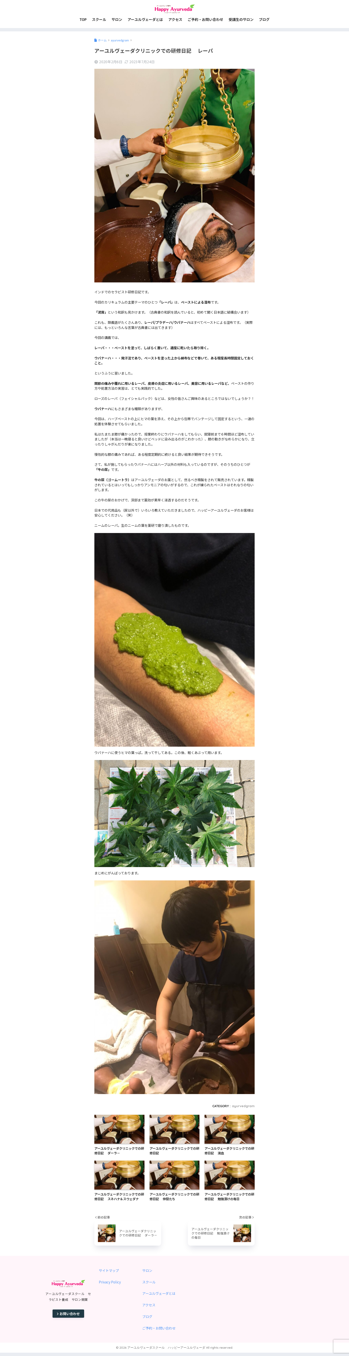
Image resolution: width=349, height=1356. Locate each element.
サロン (147, 1270)
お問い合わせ (68, 1313)
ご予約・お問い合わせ (159, 1328)
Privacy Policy (110, 1281)
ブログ (147, 1316)
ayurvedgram (243, 1106)
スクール (149, 1281)
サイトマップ (109, 1270)
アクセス (148, 1304)
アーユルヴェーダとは (158, 1293)
